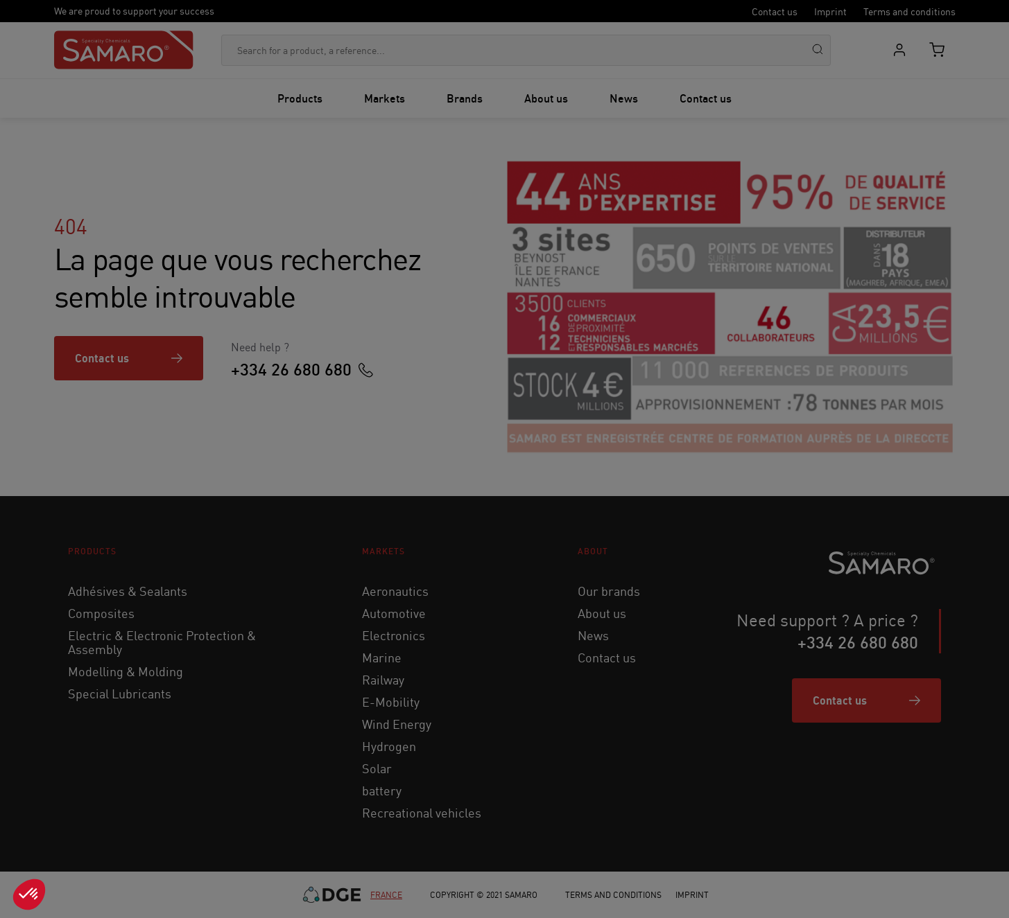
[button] (29, 894)
